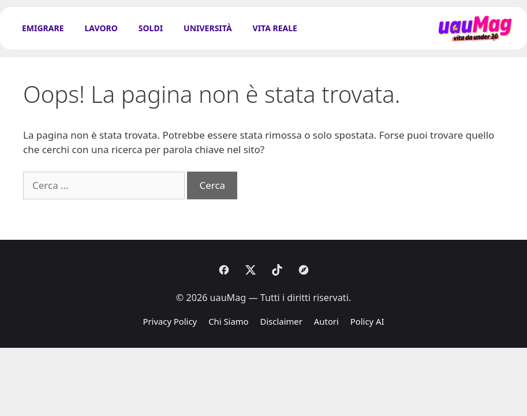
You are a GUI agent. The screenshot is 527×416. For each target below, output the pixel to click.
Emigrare (43, 28)
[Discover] (303, 269)
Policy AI (367, 321)
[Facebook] (224, 269)
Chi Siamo (228, 321)
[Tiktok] (277, 269)
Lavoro (101, 28)
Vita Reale (275, 28)
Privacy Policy (170, 321)
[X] (250, 269)
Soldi (151, 28)
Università (207, 28)
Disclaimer (281, 321)
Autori (326, 321)
